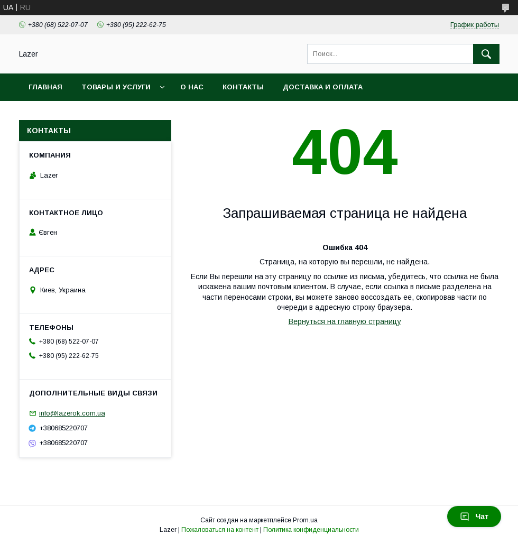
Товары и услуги (116, 87)
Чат (474, 516)
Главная (45, 87)
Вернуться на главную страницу (345, 321)
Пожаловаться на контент (219, 529)
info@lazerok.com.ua (72, 413)
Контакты (243, 87)
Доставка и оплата (323, 87)
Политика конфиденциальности (311, 529)
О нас (192, 87)
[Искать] (486, 54)
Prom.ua (305, 520)
